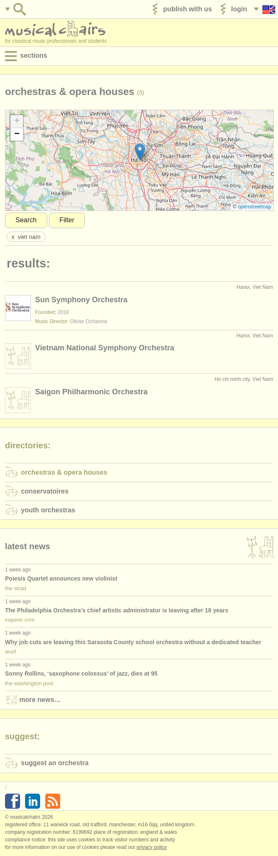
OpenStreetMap (254, 207)
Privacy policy (152, 847)
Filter (66, 220)
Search (26, 220)
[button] (140, 151)
